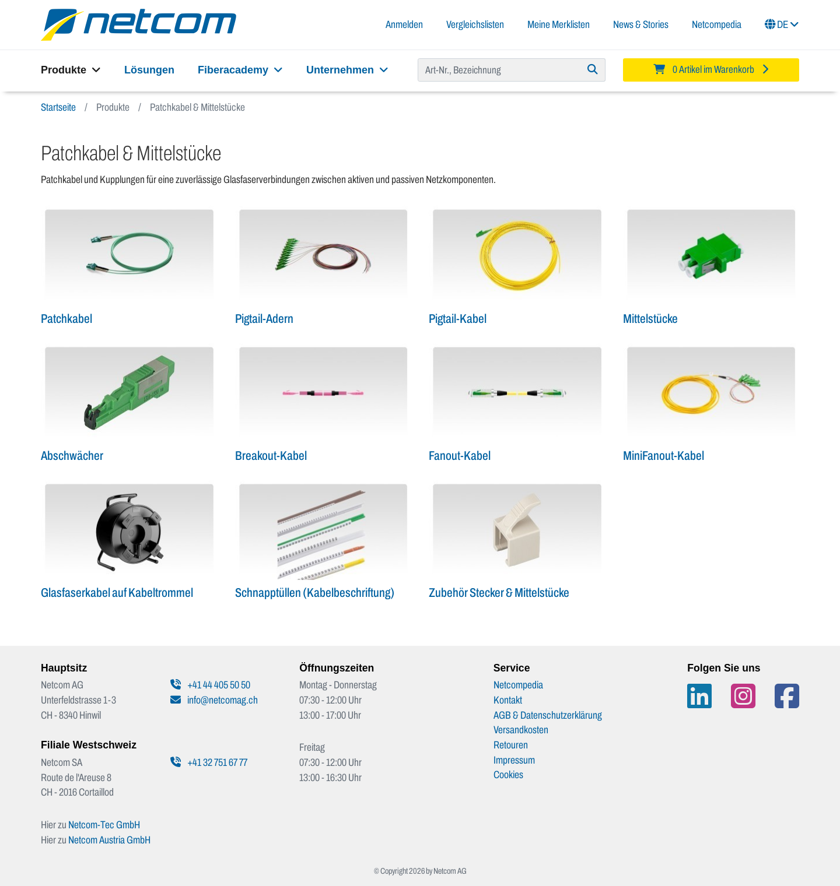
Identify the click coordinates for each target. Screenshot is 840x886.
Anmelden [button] (404, 24)
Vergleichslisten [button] (475, 24)
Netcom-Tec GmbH (104, 825)
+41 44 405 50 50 (210, 685)
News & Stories (640, 24)
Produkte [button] (71, 70)
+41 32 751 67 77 (208, 762)
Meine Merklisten (558, 24)
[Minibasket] (711, 70)
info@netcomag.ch (214, 700)
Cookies (508, 774)
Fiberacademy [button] (240, 70)
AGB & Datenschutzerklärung (548, 715)
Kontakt (508, 700)
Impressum (514, 760)
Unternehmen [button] (347, 70)
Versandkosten (521, 730)
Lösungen (149, 70)
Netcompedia (716, 24)
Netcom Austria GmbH (109, 840)
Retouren (511, 745)
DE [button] (782, 24)
